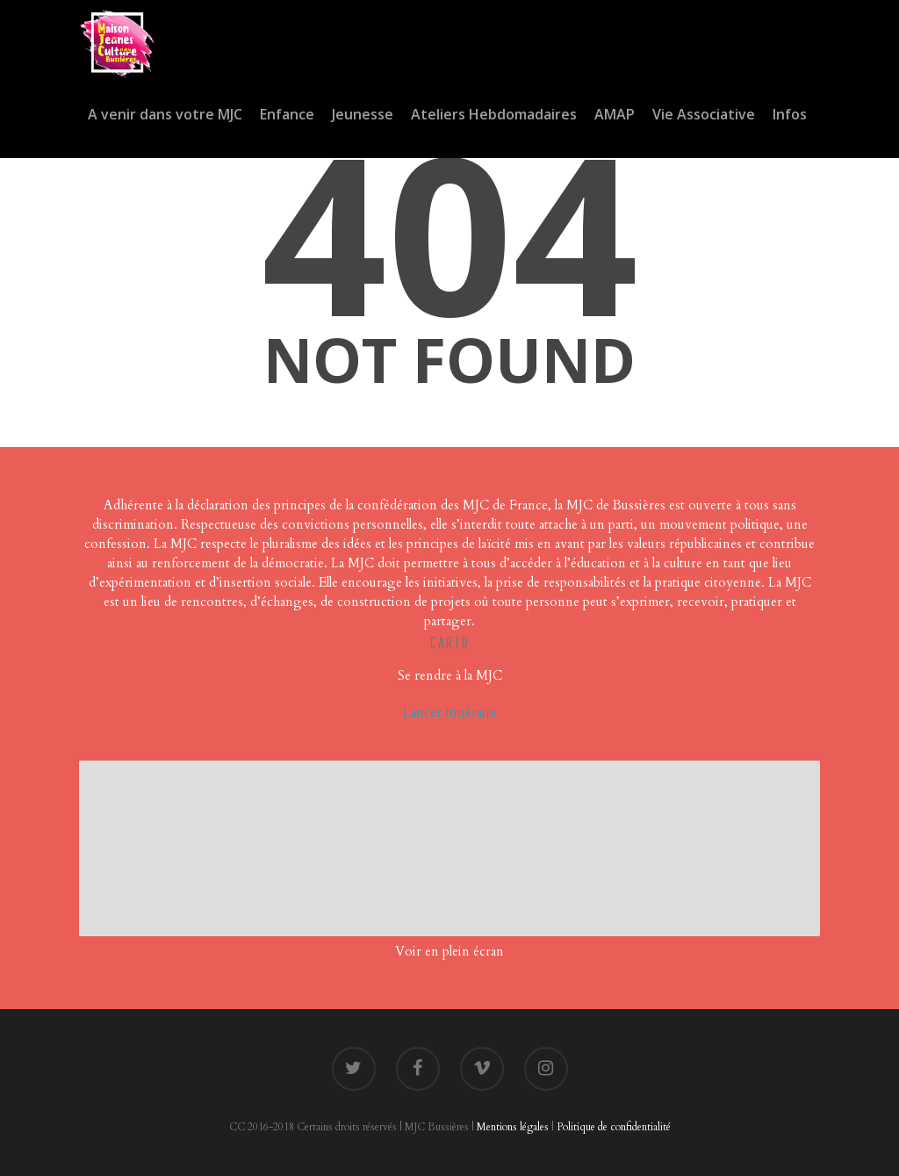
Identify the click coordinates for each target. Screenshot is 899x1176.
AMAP (614, 114)
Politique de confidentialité (614, 1127)
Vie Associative (703, 114)
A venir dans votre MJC (165, 114)
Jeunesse (362, 114)
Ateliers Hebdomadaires (494, 114)
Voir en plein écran (449, 951)
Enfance (287, 114)
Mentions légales (513, 1127)
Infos (790, 114)
